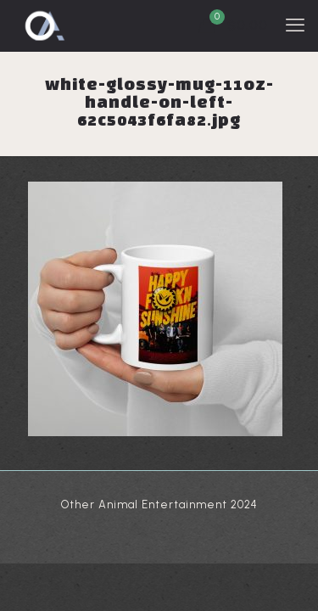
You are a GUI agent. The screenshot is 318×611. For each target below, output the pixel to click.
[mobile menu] (295, 25)
